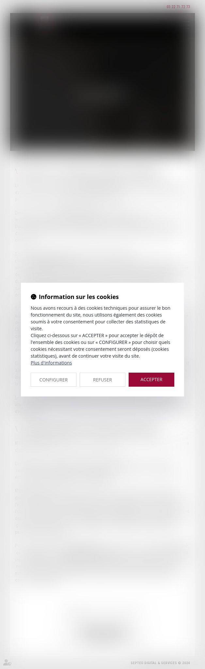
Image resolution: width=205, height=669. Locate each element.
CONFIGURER (53, 380)
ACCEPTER (152, 379)
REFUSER (102, 380)
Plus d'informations (51, 363)
